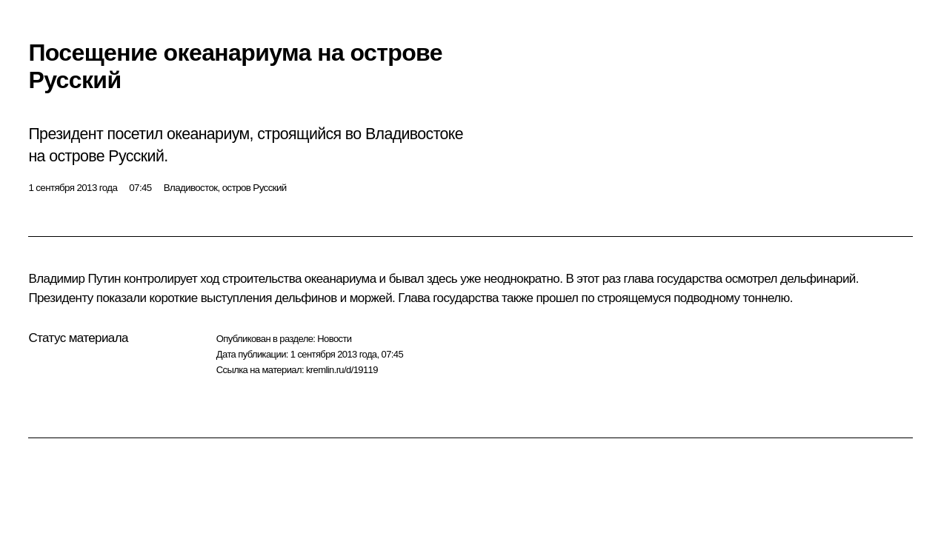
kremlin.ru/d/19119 (342, 369)
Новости (334, 338)
